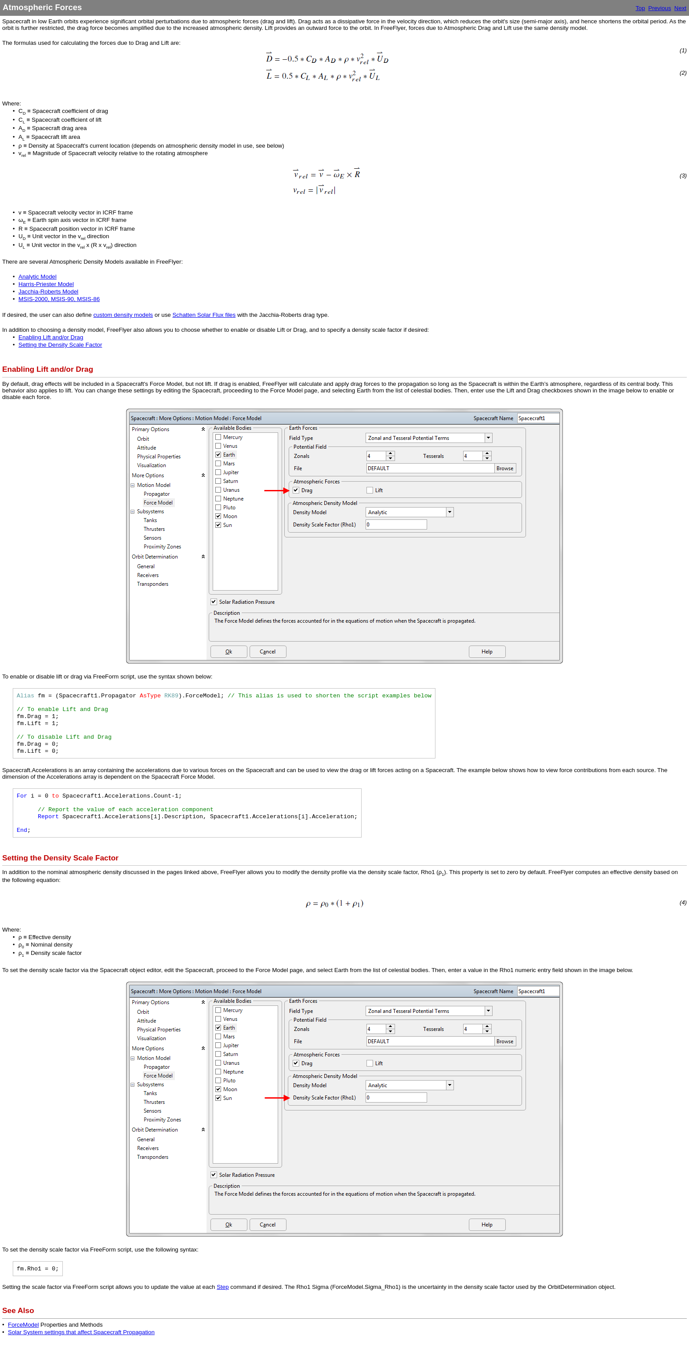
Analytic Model (37, 276)
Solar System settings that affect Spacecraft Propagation (81, 1332)
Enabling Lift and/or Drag (50, 337)
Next (680, 8)
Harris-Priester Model (46, 284)
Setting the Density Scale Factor (60, 344)
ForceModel (23, 1324)
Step (222, 1287)
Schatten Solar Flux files (204, 315)
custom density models (123, 315)
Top (640, 8)
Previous (659, 8)
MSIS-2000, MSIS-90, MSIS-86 (59, 299)
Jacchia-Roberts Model (48, 291)
